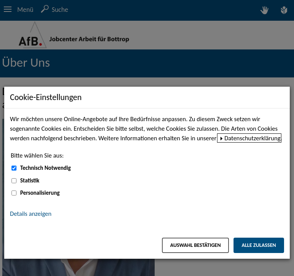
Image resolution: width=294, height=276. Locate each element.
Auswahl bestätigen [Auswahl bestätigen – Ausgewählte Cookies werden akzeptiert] (195, 245)
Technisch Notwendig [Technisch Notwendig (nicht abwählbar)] (45, 167)
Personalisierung (40, 192)
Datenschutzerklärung (252, 138)
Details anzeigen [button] (30, 213)
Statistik (29, 180)
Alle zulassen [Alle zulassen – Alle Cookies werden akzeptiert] (259, 245)
